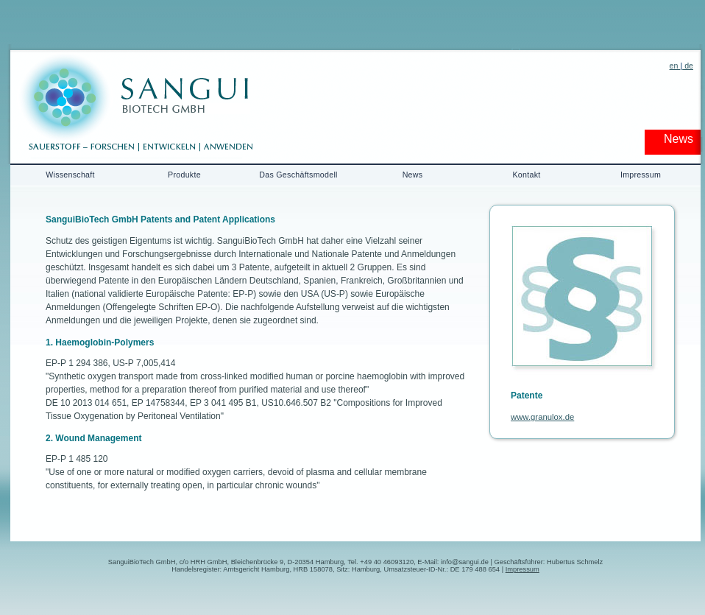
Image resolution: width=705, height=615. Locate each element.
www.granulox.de (542, 416)
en (675, 65)
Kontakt (526, 174)
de (687, 65)
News (413, 174)
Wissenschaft (70, 174)
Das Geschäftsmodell (298, 174)
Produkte (184, 174)
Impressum (640, 174)
